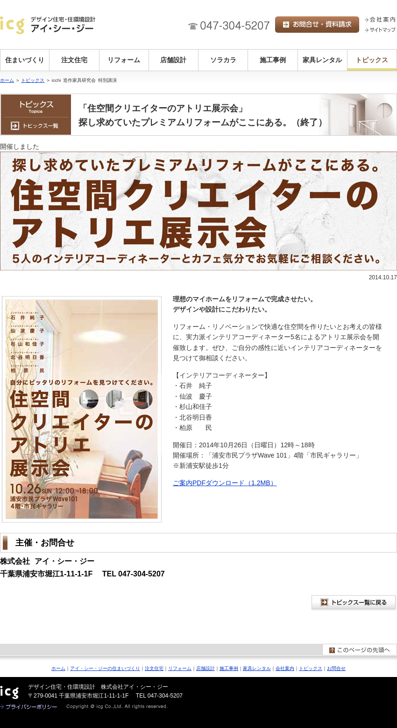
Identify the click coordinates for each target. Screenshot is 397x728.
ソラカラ (223, 60)
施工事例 (273, 60)
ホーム (7, 80)
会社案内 (285, 668)
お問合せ (336, 668)
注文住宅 (74, 60)
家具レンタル (322, 60)
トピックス (371, 60)
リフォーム (123, 60)
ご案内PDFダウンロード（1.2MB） (225, 483)
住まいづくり (24, 60)
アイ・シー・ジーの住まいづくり (105, 668)
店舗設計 (173, 60)
